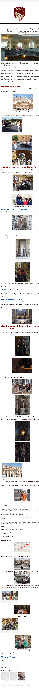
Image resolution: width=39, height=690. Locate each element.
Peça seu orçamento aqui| (19, 654)
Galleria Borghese (4, 665)
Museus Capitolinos (4, 663)
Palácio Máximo (3, 668)
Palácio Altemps (3, 660)
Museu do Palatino (4, 661)
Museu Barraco (3, 667)
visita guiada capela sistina (15, 685)
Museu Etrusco (3, 664)
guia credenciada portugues (6, 685)
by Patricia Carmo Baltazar (22, 32)
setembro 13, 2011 (10, 32)
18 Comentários (33, 32)
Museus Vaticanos (4, 658)
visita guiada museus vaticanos (24, 685)
